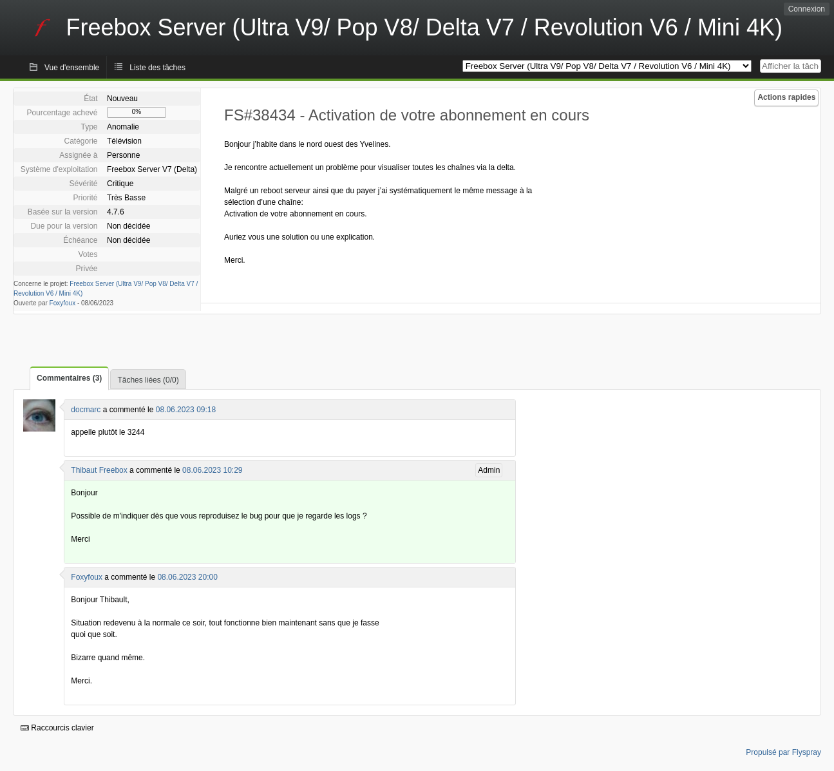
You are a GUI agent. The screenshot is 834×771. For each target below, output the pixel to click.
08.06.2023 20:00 (187, 577)
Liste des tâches (157, 67)
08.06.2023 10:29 (212, 470)
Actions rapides (786, 97)
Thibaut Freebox (99, 470)
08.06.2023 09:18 (186, 409)
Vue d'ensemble (71, 67)
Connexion (806, 9)
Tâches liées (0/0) (147, 380)
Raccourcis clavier (57, 727)
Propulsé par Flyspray (783, 752)
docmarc (85, 409)
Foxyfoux (63, 303)
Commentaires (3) (69, 378)
